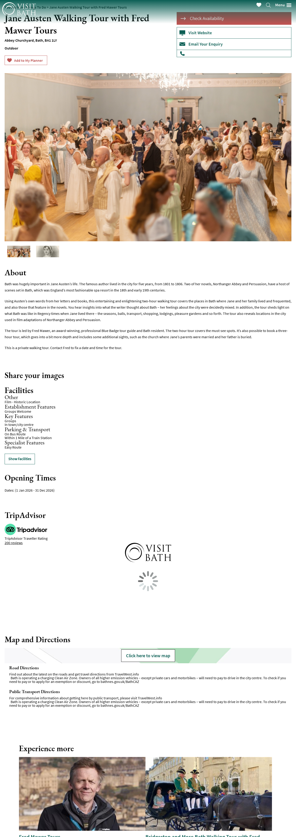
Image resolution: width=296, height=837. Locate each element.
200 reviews (14, 542)
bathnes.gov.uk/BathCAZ (120, 681)
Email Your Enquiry (205, 44)
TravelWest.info (127, 674)
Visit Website (200, 32)
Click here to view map (148, 655)
